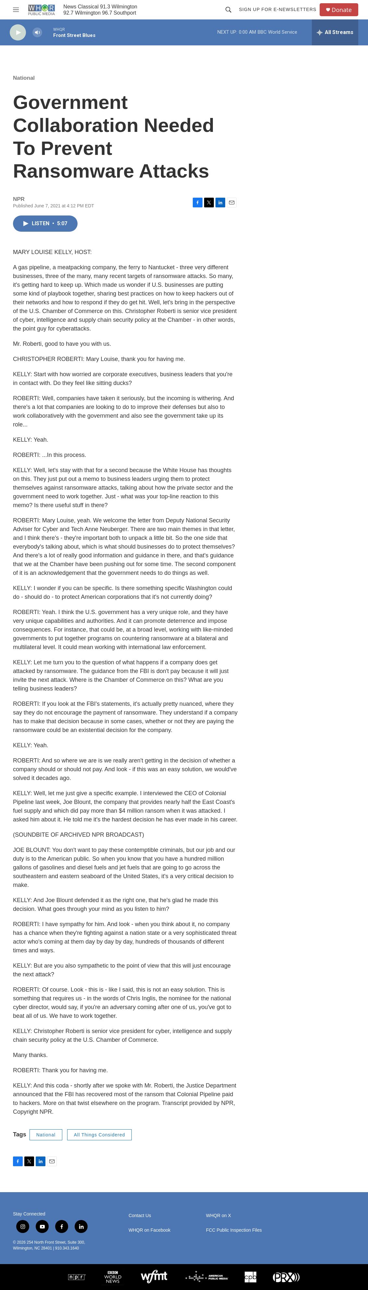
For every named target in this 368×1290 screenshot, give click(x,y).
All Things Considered (99, 1134)
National (24, 78)
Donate (342, 9)
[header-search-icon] (228, 10)
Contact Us (140, 1215)
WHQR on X (218, 1215)
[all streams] (335, 32)
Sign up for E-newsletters (277, 9)
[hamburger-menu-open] (16, 9)
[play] (18, 32)
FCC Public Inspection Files (234, 1230)
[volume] (37, 32)
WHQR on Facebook (149, 1230)
